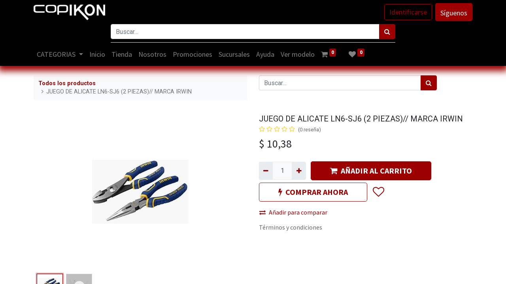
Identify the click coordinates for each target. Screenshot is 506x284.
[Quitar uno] (266, 171)
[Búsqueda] (387, 31)
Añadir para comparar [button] (293, 212)
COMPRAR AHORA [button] (313, 192)
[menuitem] (97, 54)
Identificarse (408, 12)
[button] (378, 192)
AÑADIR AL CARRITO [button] (371, 171)
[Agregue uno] (299, 171)
